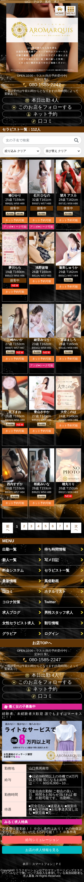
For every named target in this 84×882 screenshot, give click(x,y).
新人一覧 (9, 560)
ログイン (51, 633)
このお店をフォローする (42, 107)
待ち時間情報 (55, 549)
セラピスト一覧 (56, 570)
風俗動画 (51, 581)
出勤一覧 (9, 549)
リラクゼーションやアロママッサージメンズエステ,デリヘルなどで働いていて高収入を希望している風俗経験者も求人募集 (42, 873)
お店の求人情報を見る (42, 850)
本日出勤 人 (42, 100)
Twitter (50, 602)
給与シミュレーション (42, 840)
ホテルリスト (55, 591)
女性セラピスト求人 (18, 623)
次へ (76, 527)
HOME (60, 10)
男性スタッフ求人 (58, 612)
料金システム (13, 570)
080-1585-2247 (42, 84)
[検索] (76, 140)
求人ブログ (11, 612)
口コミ (42, 120)
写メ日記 (51, 560)
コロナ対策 (11, 602)
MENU (71, 10)
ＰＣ (58, 864)
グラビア (9, 633)
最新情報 (9, 581)
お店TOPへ (42, 643)
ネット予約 (42, 114)
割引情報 (51, 623)
